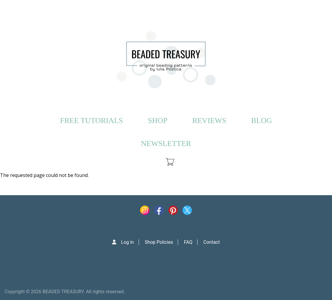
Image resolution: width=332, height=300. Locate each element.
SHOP (157, 120)
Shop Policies (159, 242)
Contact (211, 242)
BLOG (261, 120)
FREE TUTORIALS (91, 120)
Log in (127, 242)
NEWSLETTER (166, 143)
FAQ (188, 242)
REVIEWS (209, 120)
